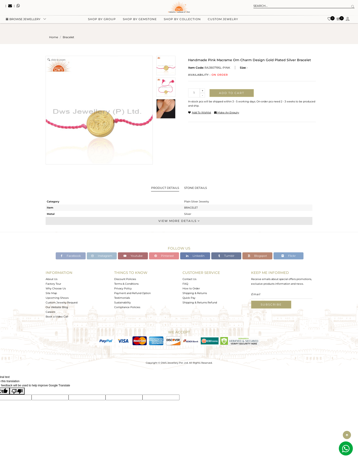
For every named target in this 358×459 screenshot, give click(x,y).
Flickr (288, 255)
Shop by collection (182, 23)
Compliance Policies (127, 307)
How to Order (191, 288)
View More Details (179, 221)
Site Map (51, 293)
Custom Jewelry (223, 23)
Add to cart (231, 93)
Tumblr (226, 255)
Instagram (101, 255)
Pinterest (164, 255)
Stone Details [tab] (195, 188)
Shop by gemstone (140, 23)
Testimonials (122, 297)
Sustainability (122, 302)
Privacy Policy (123, 288)
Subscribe (271, 304)
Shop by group (102, 23)
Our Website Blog (57, 307)
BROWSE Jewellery (23, 23)
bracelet (68, 37)
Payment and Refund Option (132, 293)
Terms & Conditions (126, 283)
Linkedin (195, 255)
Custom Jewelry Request (62, 302)
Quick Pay (189, 297)
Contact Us (189, 279)
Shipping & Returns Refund (200, 302)
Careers (50, 311)
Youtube (133, 255)
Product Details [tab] (165, 188)
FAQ (185, 283)
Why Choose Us (56, 288)
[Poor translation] (17, 391)
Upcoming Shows (57, 297)
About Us (51, 279)
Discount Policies (125, 279)
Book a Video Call (57, 316)
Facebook (71, 255)
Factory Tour (53, 283)
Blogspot (257, 255)
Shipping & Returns (195, 293)
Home (53, 37)
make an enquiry (226, 112)
